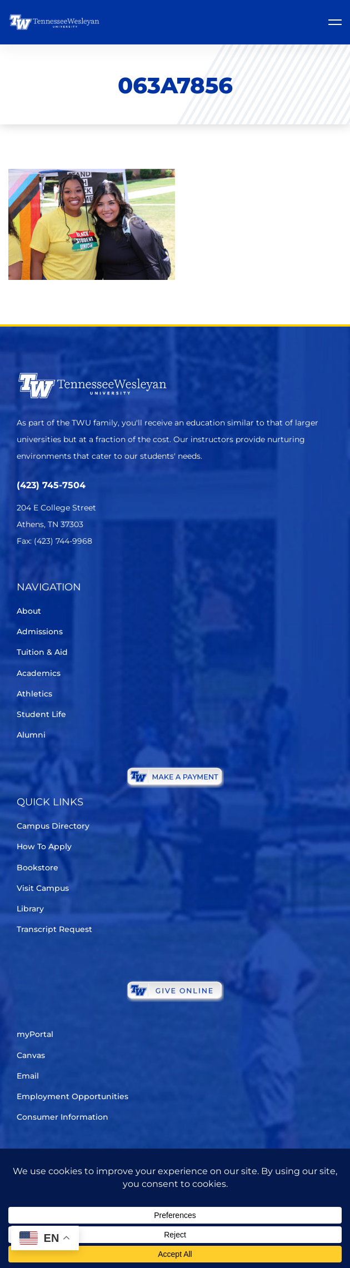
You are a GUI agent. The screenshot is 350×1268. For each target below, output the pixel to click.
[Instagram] (86, 574)
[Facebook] (55, 574)
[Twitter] (23, 574)
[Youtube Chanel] (117, 574)
